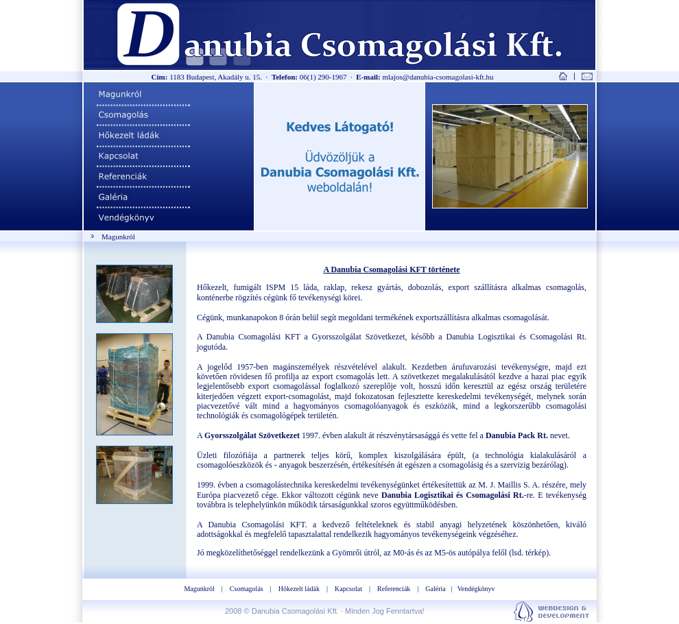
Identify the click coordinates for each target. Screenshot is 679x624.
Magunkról (199, 588)
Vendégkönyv (476, 588)
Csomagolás (246, 588)
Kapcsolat (348, 588)
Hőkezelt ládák (299, 588)
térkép (535, 552)
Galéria (435, 588)
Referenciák (393, 588)
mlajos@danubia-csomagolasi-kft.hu (437, 77)
